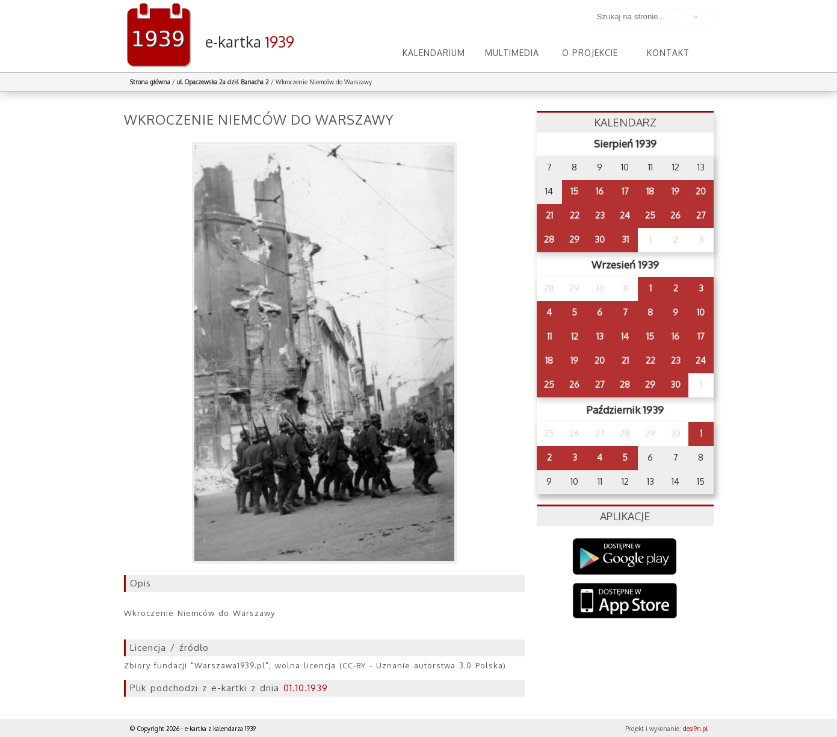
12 (574, 336)
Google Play (625, 556)
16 (600, 191)
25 (650, 215)
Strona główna (150, 82)
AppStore (625, 601)
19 (675, 191)
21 (549, 215)
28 (549, 239)
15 (574, 191)
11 (549, 336)
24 (625, 215)
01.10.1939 (305, 688)
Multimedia (512, 53)
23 (600, 215)
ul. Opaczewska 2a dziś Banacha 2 (223, 82)
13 (600, 336)
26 (675, 215)
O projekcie (590, 53)
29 (574, 239)
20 (701, 191)
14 (625, 336)
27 (701, 215)
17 (625, 191)
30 (600, 239)
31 (625, 239)
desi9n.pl (695, 728)
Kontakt (668, 53)
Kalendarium (434, 53)
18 (650, 191)
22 (574, 215)
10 (701, 312)
